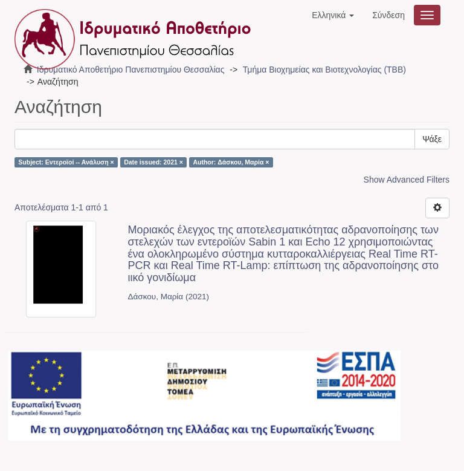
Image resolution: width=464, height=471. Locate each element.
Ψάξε (432, 139)
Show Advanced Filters (407, 179)
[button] (333, 15)
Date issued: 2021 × (153, 162)
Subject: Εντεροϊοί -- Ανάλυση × (66, 162)
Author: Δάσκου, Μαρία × (231, 162)
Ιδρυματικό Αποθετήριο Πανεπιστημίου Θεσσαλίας (131, 69)
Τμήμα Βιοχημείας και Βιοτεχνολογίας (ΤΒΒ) (324, 69)
